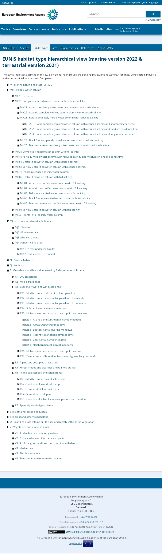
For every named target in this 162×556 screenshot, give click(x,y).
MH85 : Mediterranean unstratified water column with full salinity (58, 203)
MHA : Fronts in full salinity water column (39, 215)
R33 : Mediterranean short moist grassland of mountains (53, 303)
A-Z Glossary (153, 19)
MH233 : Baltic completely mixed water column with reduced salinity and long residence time (79, 134)
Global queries (69, 48)
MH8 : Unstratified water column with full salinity (43, 177)
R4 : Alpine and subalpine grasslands (36, 362)
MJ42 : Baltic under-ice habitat (37, 254)
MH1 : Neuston (23, 96)
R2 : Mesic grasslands (27, 281)
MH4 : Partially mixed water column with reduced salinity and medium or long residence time (69, 156)
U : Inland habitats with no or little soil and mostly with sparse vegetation (52, 422)
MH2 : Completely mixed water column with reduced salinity (50, 101)
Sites (54, 48)
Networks (7, 2)
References (87, 48)
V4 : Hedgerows (24, 448)
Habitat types (40, 48)
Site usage (85, 531)
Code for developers (102, 531)
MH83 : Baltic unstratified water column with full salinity (52, 193)
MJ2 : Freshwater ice (27, 232)
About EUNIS (105, 48)
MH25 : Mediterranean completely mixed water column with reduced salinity (64, 145)
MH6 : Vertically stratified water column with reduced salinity (50, 167)
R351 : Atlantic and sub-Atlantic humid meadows (53, 319)
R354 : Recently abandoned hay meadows (49, 335)
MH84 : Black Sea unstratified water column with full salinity (55, 198)
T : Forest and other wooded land (29, 417)
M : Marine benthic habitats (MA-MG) (31, 84)
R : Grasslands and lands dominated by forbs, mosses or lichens (47, 270)
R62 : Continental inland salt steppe (40, 384)
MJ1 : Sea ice (22, 227)
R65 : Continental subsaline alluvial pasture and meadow (53, 399)
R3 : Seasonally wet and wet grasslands (38, 287)
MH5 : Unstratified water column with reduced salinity (46, 162)
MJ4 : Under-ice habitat (28, 242)
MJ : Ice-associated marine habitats (30, 221)
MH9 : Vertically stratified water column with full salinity (47, 209)
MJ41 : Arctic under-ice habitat (37, 249)
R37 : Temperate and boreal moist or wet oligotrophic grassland (57, 356)
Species (24, 48)
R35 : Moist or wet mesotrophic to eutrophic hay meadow (53, 313)
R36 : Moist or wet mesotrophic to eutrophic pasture (50, 351)
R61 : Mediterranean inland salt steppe (42, 379)
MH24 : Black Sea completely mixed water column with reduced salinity (61, 140)
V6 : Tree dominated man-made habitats (38, 458)
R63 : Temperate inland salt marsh (40, 389)
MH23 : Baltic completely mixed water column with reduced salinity (59, 117)
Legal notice (75, 543)
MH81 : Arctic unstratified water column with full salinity (52, 183)
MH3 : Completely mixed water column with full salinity (47, 151)
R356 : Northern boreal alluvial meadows (49, 345)
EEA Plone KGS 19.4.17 (90, 521)
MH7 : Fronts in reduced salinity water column (42, 172)
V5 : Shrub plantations (27, 453)
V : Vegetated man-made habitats (29, 427)
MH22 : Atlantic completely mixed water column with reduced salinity (60, 112)
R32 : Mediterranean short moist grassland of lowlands (52, 298)
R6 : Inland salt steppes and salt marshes (39, 372)
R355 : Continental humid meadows (45, 340)
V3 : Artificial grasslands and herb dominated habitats (46, 443)
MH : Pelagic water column (25, 90)
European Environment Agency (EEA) (81, 496)
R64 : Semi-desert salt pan (35, 394)
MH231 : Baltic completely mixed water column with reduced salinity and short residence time (80, 124)
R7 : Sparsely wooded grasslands (34, 405)
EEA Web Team (89, 516)
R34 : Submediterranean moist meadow (43, 308)
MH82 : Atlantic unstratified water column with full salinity (53, 188)
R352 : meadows (45, 324)
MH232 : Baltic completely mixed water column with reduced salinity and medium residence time (81, 129)
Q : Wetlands (17, 265)
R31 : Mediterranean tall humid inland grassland (48, 293)
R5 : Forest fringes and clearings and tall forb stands (45, 367)
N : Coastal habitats (21, 260)
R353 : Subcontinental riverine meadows (48, 329)
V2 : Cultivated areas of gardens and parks (40, 438)
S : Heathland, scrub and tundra (28, 412)
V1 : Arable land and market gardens (36, 433)
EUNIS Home (9, 48)
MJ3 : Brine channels (27, 237)
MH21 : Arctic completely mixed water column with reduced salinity (59, 107)
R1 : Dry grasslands (26, 276)
